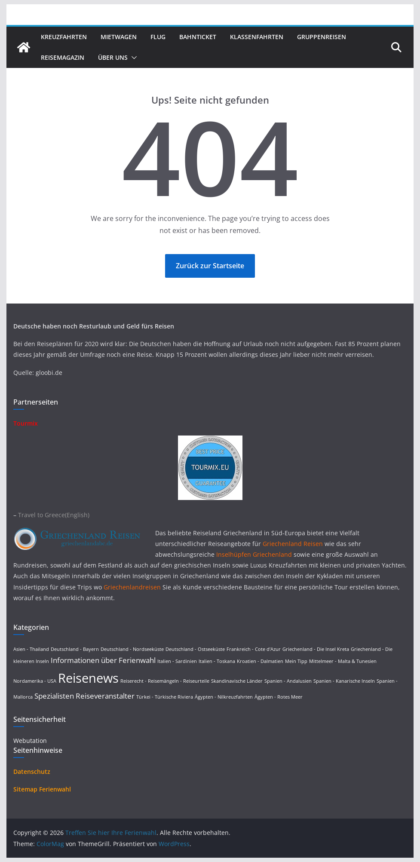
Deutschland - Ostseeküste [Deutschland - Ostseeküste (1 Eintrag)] (195, 649)
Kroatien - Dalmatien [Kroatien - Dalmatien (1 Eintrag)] (260, 661)
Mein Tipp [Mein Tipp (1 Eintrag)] (296, 661)
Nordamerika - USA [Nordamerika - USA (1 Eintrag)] (34, 681)
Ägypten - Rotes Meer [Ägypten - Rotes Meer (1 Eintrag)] (278, 697)
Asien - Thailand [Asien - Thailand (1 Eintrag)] (31, 649)
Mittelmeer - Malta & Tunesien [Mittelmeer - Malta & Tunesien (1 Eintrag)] (343, 661)
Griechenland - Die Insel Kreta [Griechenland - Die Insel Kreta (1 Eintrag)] (315, 649)
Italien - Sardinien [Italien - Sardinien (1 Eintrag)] (177, 661)
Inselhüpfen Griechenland (254, 554)
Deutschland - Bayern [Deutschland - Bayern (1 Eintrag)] (75, 649)
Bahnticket (197, 37)
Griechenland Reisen (294, 544)
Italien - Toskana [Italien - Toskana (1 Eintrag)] (217, 661)
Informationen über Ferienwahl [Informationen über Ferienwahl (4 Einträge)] (103, 660)
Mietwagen (119, 37)
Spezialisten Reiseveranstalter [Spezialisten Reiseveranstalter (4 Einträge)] (84, 696)
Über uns (113, 57)
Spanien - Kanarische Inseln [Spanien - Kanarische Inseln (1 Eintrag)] (344, 681)
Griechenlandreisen (132, 587)
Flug (158, 37)
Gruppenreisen (321, 37)
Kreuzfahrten (64, 37)
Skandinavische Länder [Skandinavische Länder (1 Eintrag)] (237, 681)
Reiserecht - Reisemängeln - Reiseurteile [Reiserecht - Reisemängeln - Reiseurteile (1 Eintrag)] (164, 681)
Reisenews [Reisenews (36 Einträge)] (88, 678)
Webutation (30, 740)
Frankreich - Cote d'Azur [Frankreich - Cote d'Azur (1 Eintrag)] (254, 649)
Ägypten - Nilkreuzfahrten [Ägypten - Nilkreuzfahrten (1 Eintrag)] (224, 697)
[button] (132, 58)
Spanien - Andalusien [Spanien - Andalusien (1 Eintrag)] (288, 681)
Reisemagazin (62, 57)
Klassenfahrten (256, 37)
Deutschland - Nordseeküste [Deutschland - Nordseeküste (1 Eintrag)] (132, 649)
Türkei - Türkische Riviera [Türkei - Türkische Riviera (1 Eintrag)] (164, 697)
